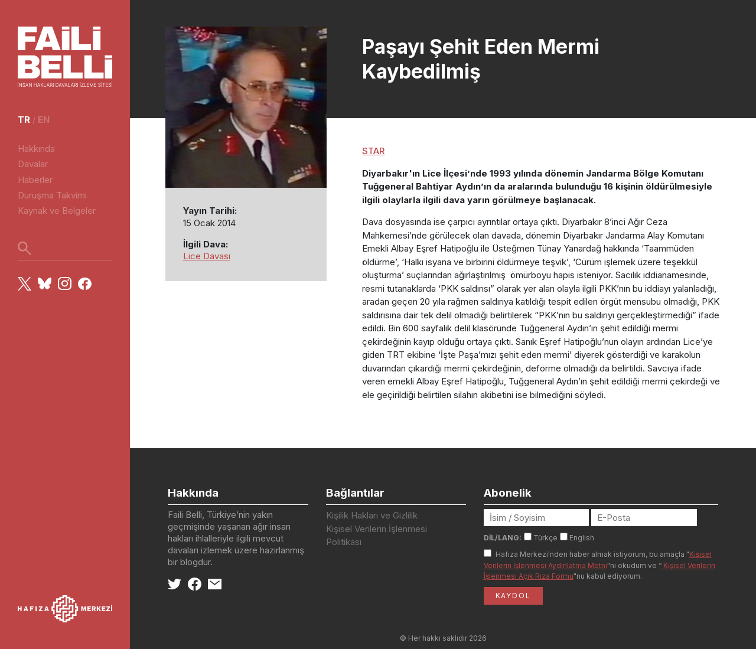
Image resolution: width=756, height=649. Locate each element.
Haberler (35, 179)
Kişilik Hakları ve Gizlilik (372, 515)
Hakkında (36, 148)
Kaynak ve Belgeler (57, 210)
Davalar (33, 163)
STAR (373, 150)
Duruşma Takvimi (52, 195)
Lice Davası (206, 256)
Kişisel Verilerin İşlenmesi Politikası (376, 535)
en (44, 119)
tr (24, 119)
